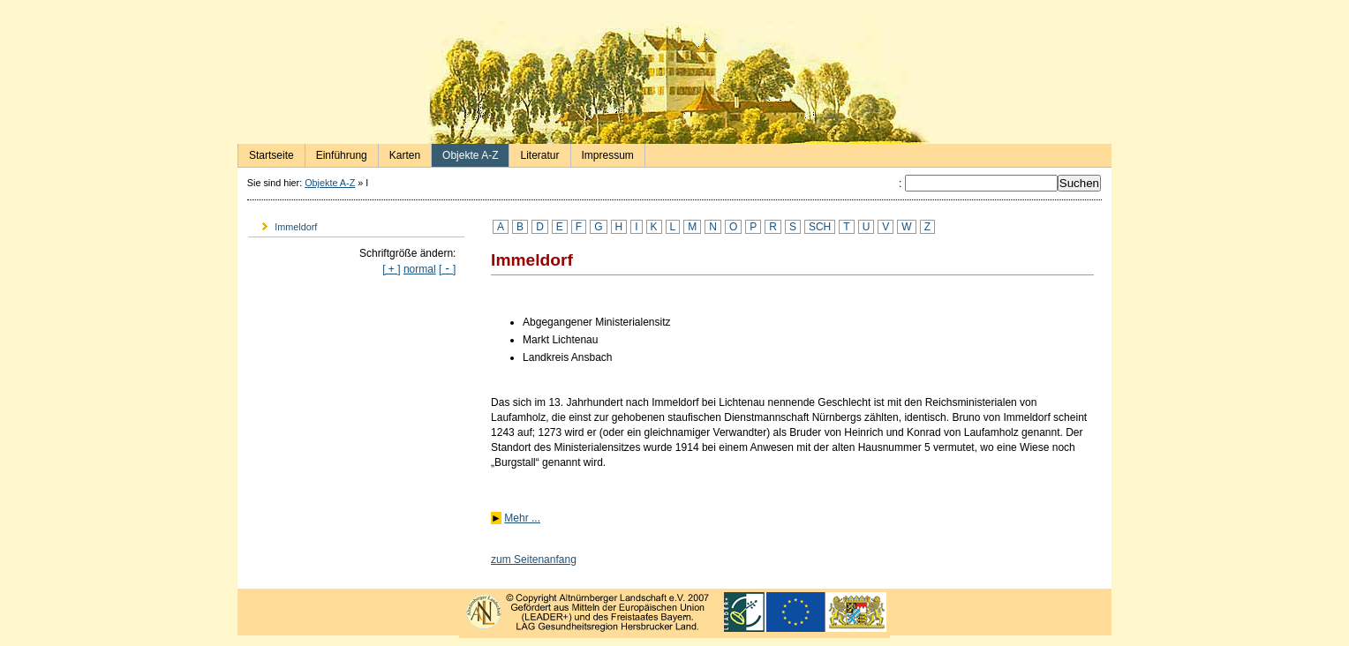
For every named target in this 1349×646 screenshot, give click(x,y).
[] (447, 269)
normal (419, 269)
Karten (399, 153)
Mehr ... (522, 518)
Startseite (266, 153)
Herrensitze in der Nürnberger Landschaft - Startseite (674, 82)
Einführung (336, 153)
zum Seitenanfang (534, 559)
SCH (820, 227)
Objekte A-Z (465, 153)
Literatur (534, 153)
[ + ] (391, 269)
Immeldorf (282, 223)
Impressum (602, 153)
